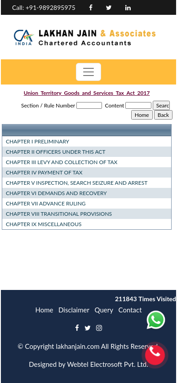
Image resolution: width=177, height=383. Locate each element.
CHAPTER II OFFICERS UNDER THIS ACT (56, 151)
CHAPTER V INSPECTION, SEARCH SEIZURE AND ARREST (76, 182)
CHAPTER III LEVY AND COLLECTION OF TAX (61, 162)
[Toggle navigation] (88, 72)
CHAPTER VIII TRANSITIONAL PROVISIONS (59, 213)
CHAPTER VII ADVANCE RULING (46, 203)
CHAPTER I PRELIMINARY (37, 141)
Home (44, 310)
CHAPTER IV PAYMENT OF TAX (44, 172)
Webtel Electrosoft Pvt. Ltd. (107, 364)
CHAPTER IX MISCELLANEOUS (44, 224)
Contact (130, 310)
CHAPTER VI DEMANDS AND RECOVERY (56, 193)
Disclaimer (73, 310)
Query (104, 310)
